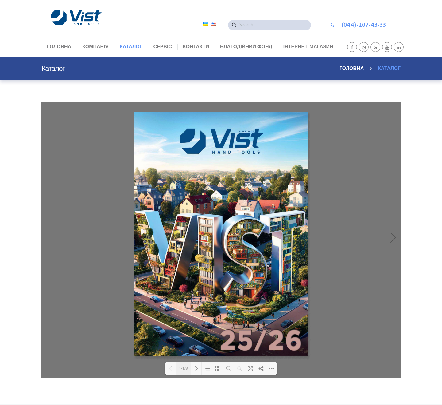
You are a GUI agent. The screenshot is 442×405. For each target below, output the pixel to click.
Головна (351, 69)
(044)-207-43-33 (364, 25)
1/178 (183, 368)
